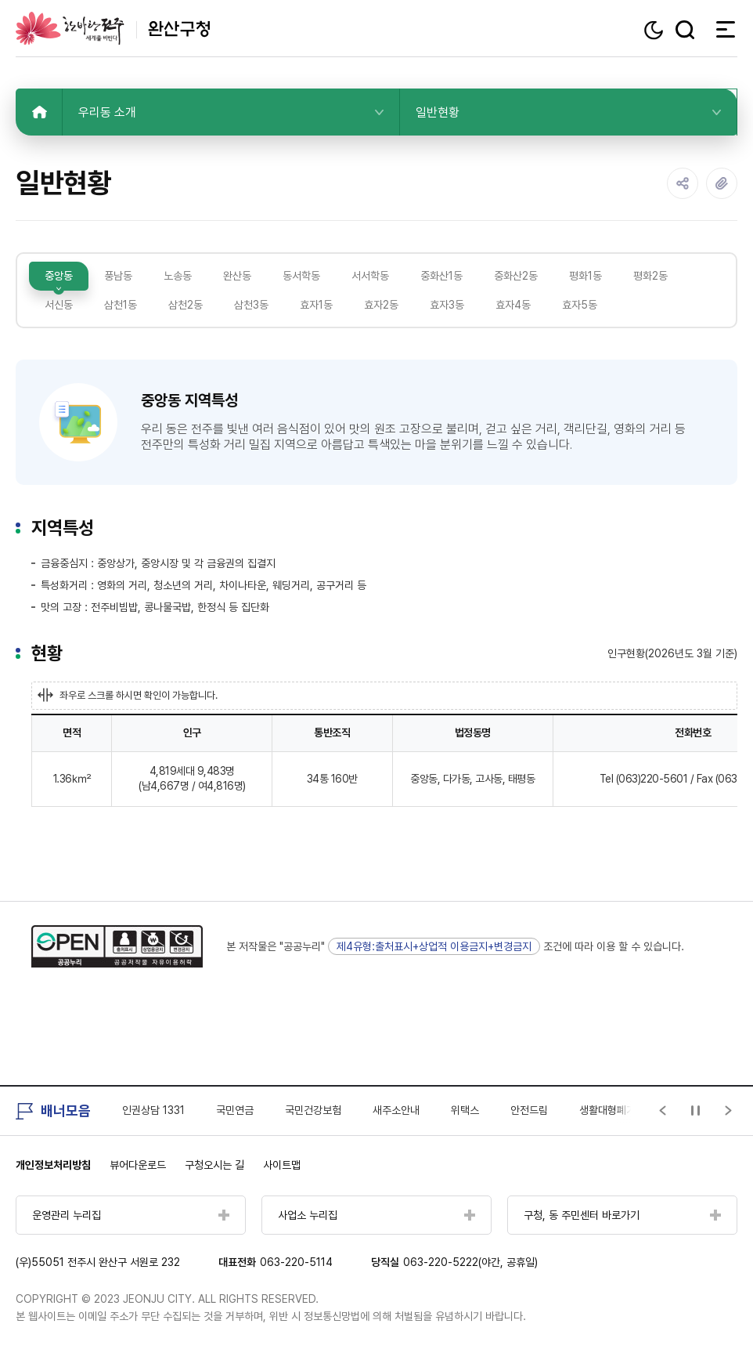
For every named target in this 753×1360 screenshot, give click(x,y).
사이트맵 (282, 1165)
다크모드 (655, 30)
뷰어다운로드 (138, 1165)
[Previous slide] (663, 1110)
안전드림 (529, 1110)
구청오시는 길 (214, 1165)
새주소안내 (396, 1110)
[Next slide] (728, 1110)
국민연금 (235, 1110)
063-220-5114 (296, 1262)
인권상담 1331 (153, 1110)
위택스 (465, 1110)
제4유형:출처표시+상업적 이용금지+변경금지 (434, 946)
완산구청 (113, 28)
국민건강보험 (313, 1110)
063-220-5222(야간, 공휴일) (470, 1262)
